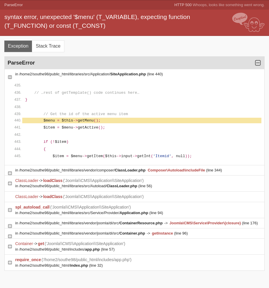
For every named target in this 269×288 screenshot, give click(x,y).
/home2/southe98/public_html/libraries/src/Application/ (83, 74)
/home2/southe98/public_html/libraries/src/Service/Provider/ (84, 213)
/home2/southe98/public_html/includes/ (60, 249)
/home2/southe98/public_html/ (54, 265)
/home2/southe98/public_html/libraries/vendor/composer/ (83, 170)
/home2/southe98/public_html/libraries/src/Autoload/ (78, 186)
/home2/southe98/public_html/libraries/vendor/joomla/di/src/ (91, 223)
